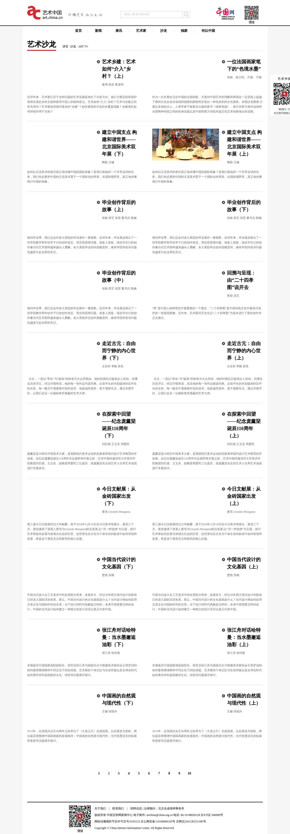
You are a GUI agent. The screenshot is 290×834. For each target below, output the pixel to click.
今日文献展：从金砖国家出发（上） (244, 496)
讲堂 (65, 46)
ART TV (83, 46)
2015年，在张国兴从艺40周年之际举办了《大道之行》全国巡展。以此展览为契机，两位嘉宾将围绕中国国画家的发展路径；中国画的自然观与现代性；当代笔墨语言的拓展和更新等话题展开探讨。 (82, 735)
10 (189, 773)
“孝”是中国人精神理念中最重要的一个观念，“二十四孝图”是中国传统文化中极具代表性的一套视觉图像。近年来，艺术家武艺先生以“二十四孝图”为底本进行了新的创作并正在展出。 (207, 313)
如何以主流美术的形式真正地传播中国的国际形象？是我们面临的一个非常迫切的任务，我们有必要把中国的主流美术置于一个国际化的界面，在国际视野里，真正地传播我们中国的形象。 (82, 176)
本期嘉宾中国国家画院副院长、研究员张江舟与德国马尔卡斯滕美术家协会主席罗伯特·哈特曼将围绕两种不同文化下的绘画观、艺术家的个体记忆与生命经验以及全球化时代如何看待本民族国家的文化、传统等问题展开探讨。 (82, 670)
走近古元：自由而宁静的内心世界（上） (244, 351)
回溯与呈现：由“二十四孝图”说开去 (241, 280)
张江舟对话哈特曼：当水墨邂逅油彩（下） (119, 637)
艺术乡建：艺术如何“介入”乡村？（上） (119, 69)
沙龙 (73, 46)
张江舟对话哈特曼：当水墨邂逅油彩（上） (244, 637)
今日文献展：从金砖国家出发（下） (119, 496)
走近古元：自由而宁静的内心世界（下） (119, 351)
